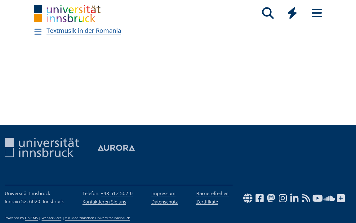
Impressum (163, 193)
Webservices (51, 218)
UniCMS (31, 218)
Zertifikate (207, 202)
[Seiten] (317, 13)
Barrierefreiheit (212, 193)
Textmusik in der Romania (84, 30)
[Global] (292, 13)
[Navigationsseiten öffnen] (38, 31)
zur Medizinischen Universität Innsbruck (97, 218)
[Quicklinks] (292, 13)
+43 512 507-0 (117, 193)
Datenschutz (164, 202)
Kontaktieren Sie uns (104, 202)
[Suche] (268, 13)
